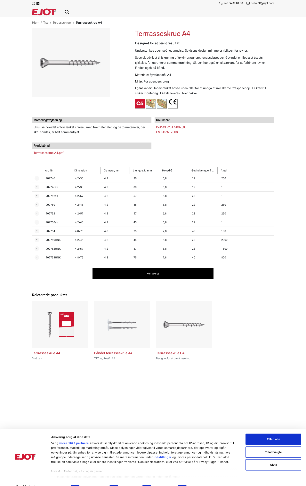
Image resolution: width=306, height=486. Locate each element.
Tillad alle (273, 429)
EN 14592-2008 (167, 132)
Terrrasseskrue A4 (46, 353)
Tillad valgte (273, 442)
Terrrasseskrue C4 (170, 353)
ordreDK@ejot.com (262, 3)
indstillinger (163, 447)
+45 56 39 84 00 (233, 3)
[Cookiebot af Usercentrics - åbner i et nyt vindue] (25, 478)
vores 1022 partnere (74, 433)
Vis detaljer (203, 478)
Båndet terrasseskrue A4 (113, 353)
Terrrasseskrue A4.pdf (48, 153)
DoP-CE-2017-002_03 (171, 127)
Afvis (273, 455)
